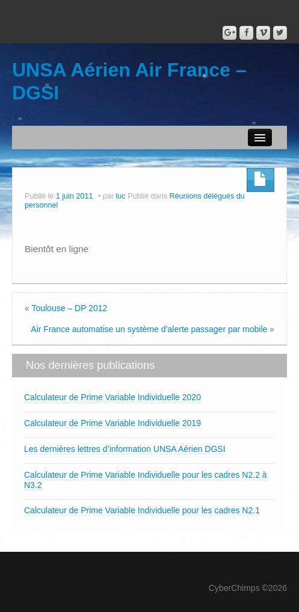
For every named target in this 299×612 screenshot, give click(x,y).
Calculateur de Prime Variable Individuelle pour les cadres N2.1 (142, 510)
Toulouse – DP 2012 (69, 308)
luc (121, 196)
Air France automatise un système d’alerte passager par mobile (149, 329)
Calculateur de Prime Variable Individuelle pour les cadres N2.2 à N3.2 (145, 480)
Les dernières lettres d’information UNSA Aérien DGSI (125, 449)
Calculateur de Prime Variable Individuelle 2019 (112, 423)
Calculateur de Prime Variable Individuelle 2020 (112, 397)
